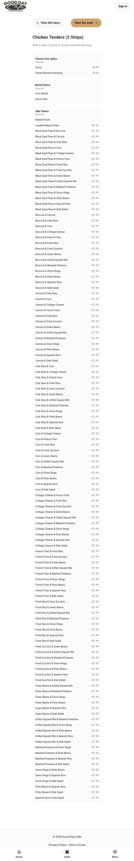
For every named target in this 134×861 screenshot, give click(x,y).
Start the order (86, 22)
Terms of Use (76, 845)
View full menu (48, 22)
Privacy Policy (57, 845)
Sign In (122, 6)
